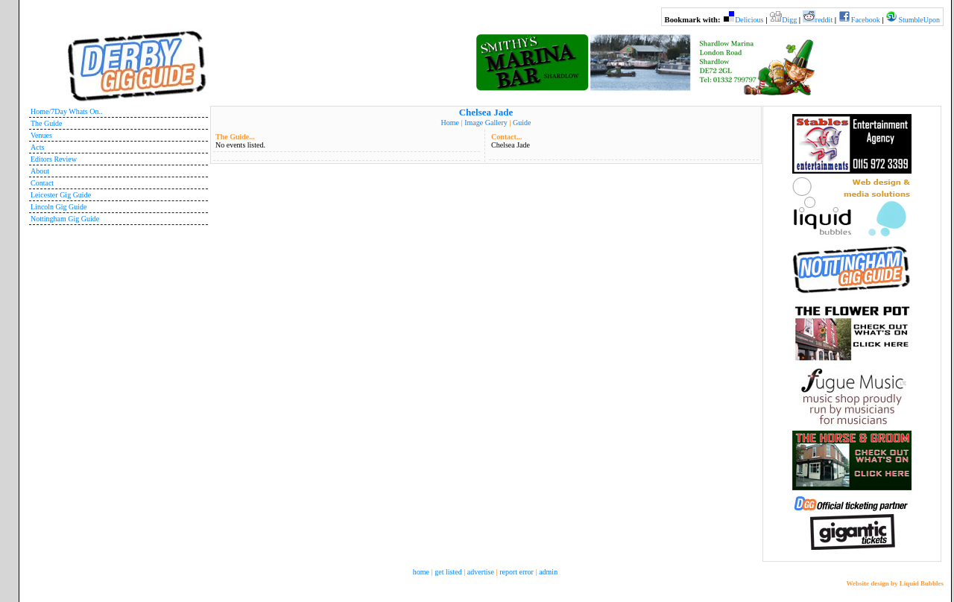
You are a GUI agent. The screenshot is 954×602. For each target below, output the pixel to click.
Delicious (749, 20)
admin (548, 572)
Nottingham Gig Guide (65, 219)
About (40, 171)
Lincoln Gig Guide (59, 207)
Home (450, 122)
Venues (41, 135)
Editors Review (54, 159)
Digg (789, 20)
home (421, 572)
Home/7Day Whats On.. (66, 111)
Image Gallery (485, 122)
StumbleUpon (919, 20)
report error (516, 572)
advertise (480, 572)
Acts (37, 147)
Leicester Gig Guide (61, 195)
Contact (42, 183)
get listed (448, 572)
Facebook (865, 20)
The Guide (47, 123)
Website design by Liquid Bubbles (895, 583)
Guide (522, 122)
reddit (824, 20)
